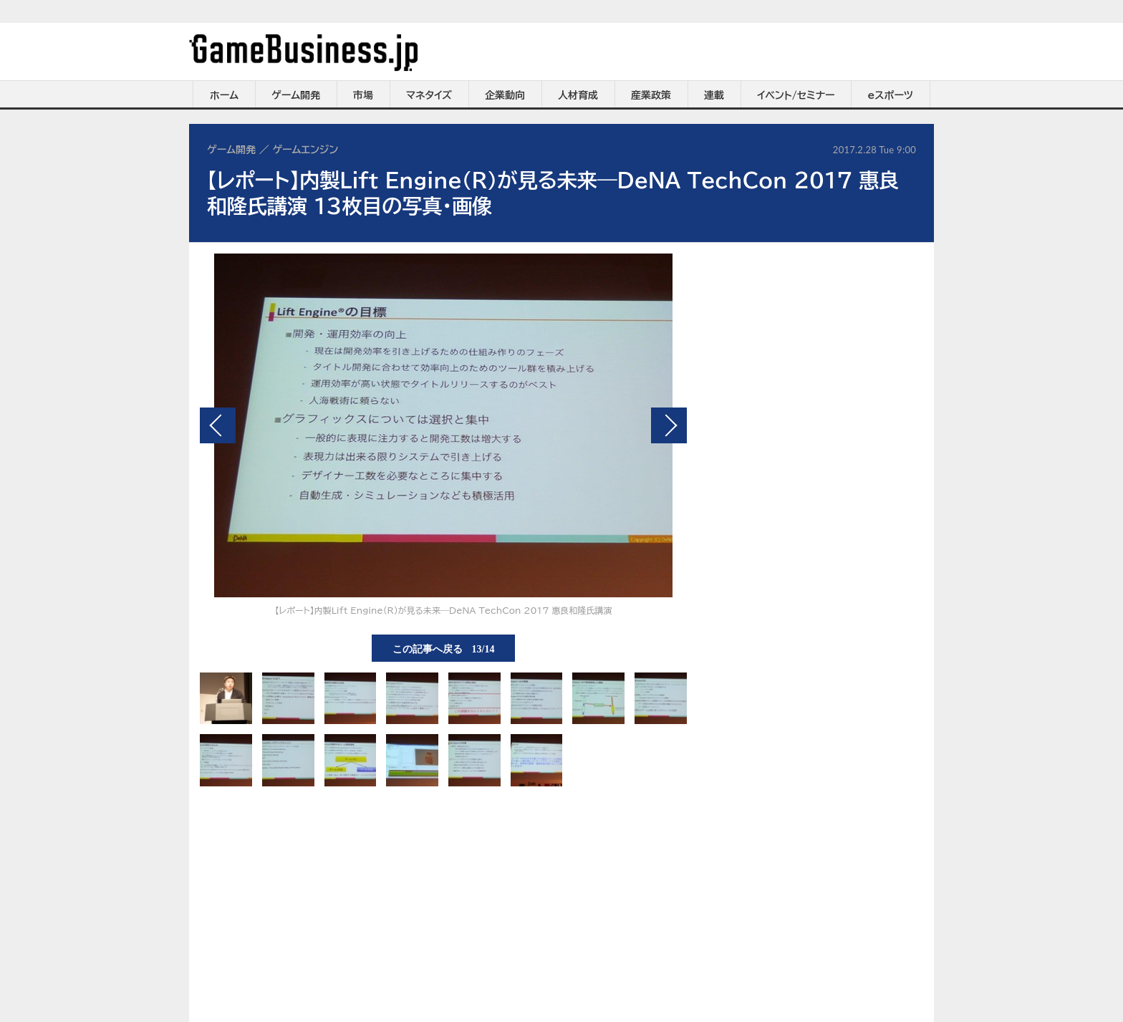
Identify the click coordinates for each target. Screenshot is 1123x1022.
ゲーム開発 (295, 95)
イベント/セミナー (796, 95)
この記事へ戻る (443, 648)
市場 (363, 95)
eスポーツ (890, 95)
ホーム (224, 95)
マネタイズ (429, 95)
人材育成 (578, 95)
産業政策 (651, 95)
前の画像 (218, 425)
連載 (714, 95)
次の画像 (669, 425)
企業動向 (505, 95)
